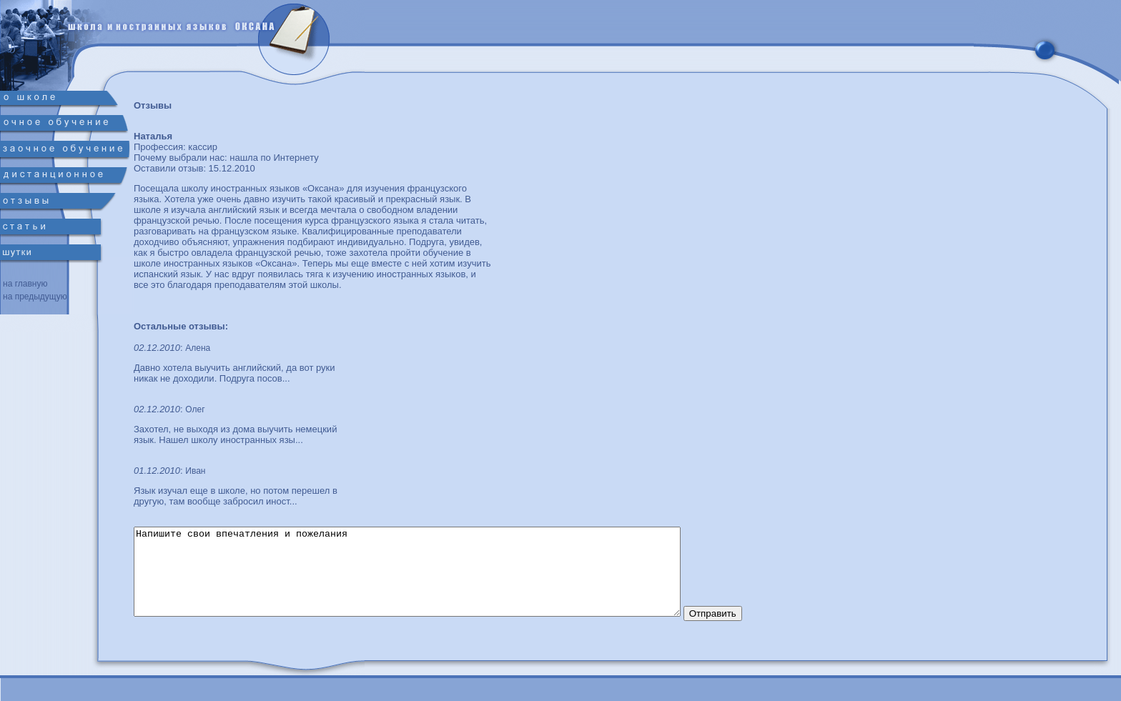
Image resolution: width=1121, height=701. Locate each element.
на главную (25, 284)
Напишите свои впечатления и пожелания (440, 580)
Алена (197, 348)
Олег (194, 409)
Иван (195, 471)
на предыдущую (35, 297)
